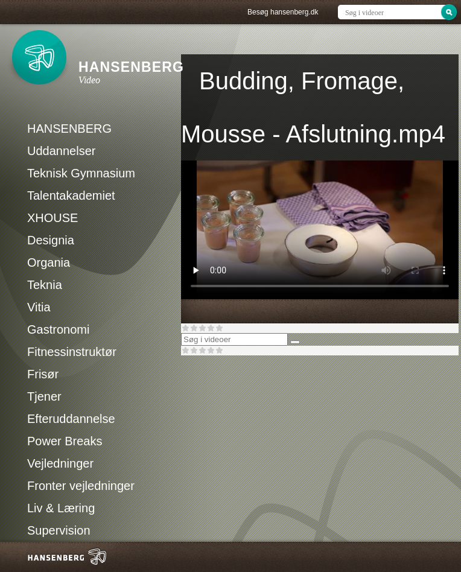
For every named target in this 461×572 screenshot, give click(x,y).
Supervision (59, 530)
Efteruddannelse (71, 418)
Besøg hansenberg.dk (282, 12)
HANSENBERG (69, 128)
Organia (48, 262)
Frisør (43, 374)
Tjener (44, 396)
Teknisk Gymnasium (81, 173)
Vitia (39, 307)
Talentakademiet (71, 195)
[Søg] (295, 342)
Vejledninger (60, 463)
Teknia (44, 284)
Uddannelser (61, 150)
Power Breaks (65, 441)
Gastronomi (58, 329)
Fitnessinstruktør (71, 351)
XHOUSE (52, 217)
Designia (50, 240)
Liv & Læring (61, 508)
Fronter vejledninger (81, 485)
